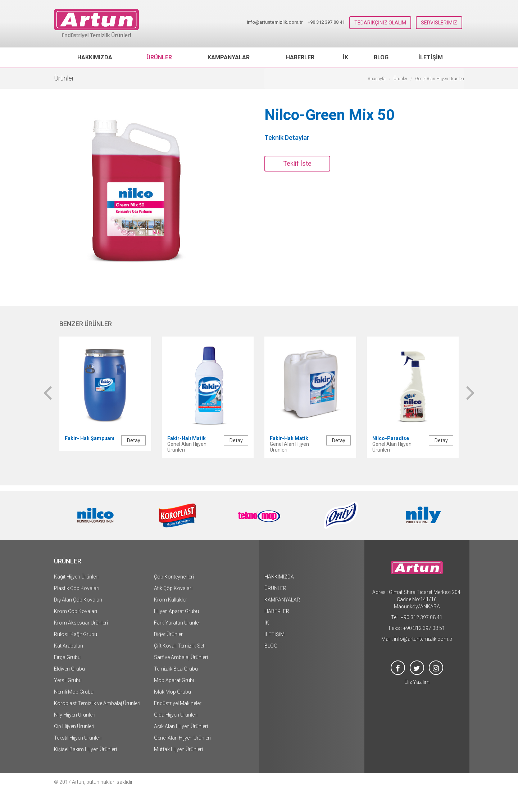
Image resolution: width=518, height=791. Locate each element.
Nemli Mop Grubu (74, 692)
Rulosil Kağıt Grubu (75, 634)
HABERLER (300, 57)
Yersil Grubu (68, 680)
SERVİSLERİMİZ (439, 23)
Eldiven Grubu (69, 669)
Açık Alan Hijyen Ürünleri (181, 726)
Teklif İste (297, 163)
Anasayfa (377, 78)
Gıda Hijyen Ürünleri (175, 715)
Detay (133, 440)
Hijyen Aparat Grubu (176, 611)
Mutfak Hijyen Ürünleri (178, 749)
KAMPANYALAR (229, 57)
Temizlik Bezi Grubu (176, 669)
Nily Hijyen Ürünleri (74, 715)
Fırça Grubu (67, 657)
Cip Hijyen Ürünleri (74, 726)
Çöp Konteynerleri (174, 577)
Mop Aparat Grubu (175, 680)
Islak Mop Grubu (172, 692)
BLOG (381, 57)
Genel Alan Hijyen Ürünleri (182, 738)
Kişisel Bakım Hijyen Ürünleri (85, 749)
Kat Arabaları (68, 646)
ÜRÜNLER (159, 57)
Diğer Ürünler (168, 634)
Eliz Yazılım (417, 682)
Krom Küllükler (170, 600)
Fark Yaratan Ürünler (177, 623)
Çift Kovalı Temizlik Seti (179, 646)
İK (345, 57)
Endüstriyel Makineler (177, 703)
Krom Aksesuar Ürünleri (81, 623)
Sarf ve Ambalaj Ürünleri (181, 657)
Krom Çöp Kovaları (75, 611)
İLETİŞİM (430, 57)
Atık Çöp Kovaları (173, 588)
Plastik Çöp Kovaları (76, 588)
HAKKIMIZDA (94, 57)
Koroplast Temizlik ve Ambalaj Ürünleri (97, 703)
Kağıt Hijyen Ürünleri (76, 577)
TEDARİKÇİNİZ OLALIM (380, 23)
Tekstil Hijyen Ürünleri (77, 738)
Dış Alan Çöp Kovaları (78, 600)
